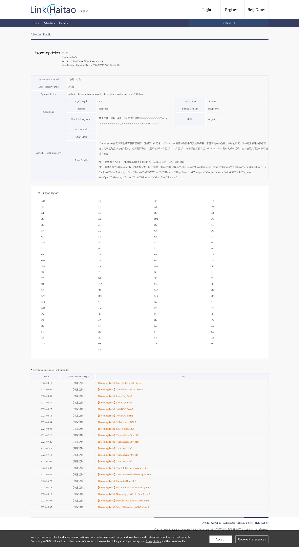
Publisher (64, 23)
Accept (220, 539)
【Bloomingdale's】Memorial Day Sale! (116, 481)
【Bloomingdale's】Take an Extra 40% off (117, 455)
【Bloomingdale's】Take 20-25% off (114, 461)
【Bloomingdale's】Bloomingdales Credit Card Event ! (123, 494)
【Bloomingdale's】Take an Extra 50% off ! (118, 435)
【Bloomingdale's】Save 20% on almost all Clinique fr (123, 507)
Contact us (229, 522)
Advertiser (49, 23)
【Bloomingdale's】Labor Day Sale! (114, 396)
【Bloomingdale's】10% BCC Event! (115, 409)
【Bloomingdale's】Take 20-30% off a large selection (122, 468)
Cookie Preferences (252, 539)
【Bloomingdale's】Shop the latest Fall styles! (119, 383)
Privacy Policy (153, 541)
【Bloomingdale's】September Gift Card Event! (120, 389)
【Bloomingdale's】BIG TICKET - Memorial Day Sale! (124, 487)
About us (216, 522)
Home (36, 23)
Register (232, 10)
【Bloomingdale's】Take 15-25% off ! (115, 448)
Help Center (256, 10)
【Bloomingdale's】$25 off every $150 (115, 428)
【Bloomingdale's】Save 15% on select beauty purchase (124, 474)
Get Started (229, 23)
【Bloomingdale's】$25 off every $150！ (117, 422)
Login (207, 10)
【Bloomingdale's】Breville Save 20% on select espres (123, 500)
